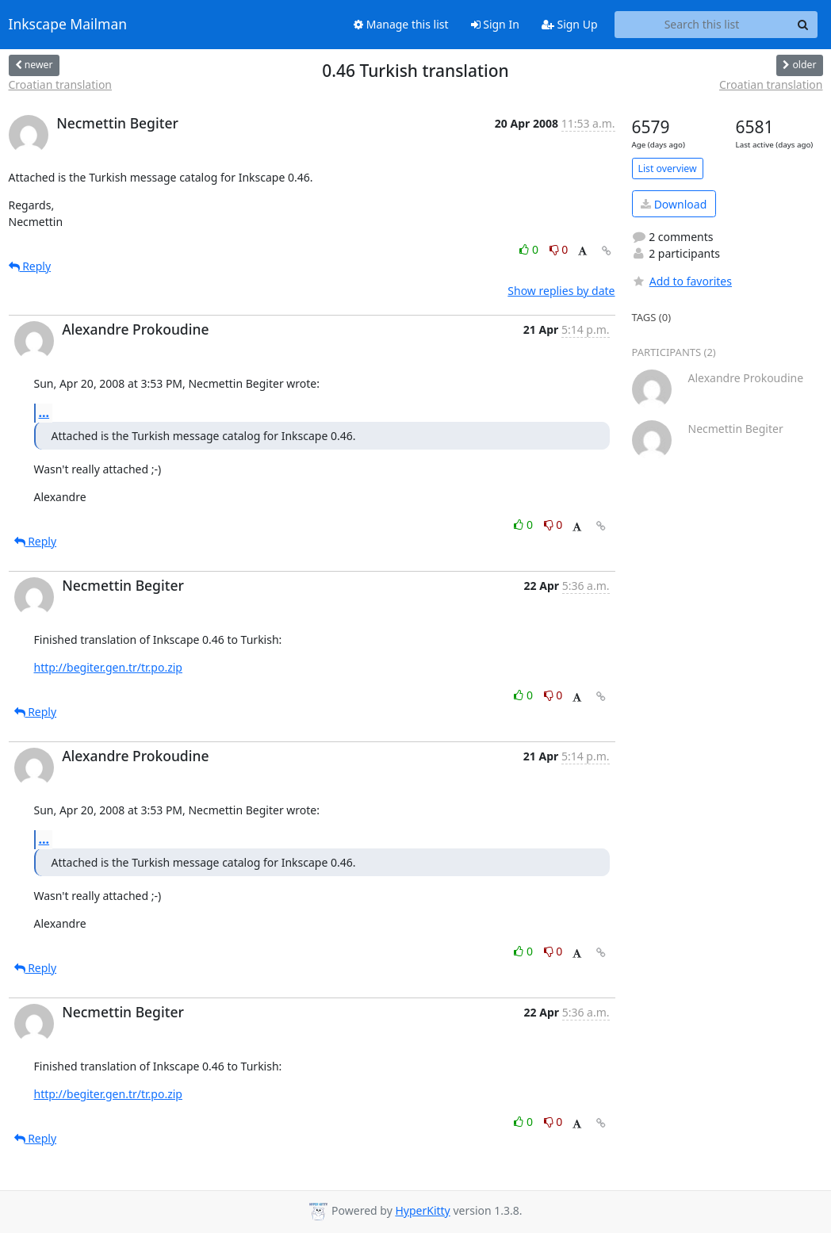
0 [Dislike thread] (559, 249)
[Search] (803, 24)
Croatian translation (61, 84)
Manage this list (401, 24)
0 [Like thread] (530, 249)
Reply (30, 266)
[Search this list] (702, 24)
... (44, 412)
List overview (667, 168)
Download (674, 204)
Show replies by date (561, 290)
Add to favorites (682, 281)
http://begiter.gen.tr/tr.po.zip (108, 667)
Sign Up (570, 24)
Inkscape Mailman (68, 24)
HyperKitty (422, 1210)
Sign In (495, 24)
